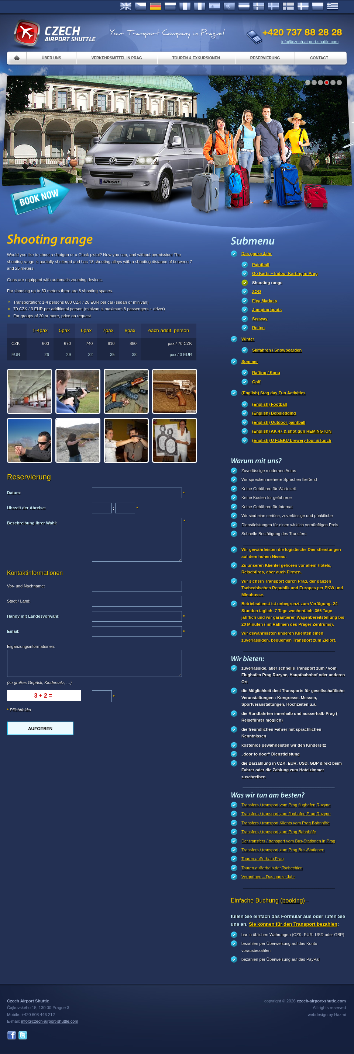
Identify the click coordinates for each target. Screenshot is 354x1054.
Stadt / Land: (18, 601)
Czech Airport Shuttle (54, 33)
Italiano (200, 6)
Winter (247, 339)
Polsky (318, 6)
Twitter (22, 1035)
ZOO (256, 291)
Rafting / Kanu (266, 372)
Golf (256, 382)
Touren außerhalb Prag (262, 858)
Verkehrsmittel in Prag (117, 58)
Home (16, 58)
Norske (259, 6)
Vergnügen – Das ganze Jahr (268, 877)
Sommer (249, 361)
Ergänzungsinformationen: (31, 646)
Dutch (244, 6)
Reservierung (265, 58)
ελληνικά (332, 6)
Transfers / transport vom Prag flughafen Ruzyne (285, 805)
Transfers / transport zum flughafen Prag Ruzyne (285, 814)
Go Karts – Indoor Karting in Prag (285, 273)
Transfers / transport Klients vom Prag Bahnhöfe (285, 823)
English (126, 6)
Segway (260, 319)
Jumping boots (267, 309)
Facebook (11, 1035)
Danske (303, 6)
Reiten (258, 327)
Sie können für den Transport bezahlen (293, 924)
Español (214, 6)
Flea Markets (264, 301)
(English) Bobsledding (274, 413)
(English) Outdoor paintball (278, 422)
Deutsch (155, 6)
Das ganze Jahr (256, 253)
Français (185, 6)
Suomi (288, 6)
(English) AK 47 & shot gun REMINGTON (291, 431)
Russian (170, 6)
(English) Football (269, 404)
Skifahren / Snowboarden (277, 350)
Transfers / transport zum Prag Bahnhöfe (278, 832)
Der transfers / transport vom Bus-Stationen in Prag (288, 841)
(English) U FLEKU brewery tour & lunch (291, 440)
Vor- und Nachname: (26, 586)
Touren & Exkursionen (196, 58)
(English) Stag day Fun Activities (273, 393)
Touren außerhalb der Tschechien (272, 868)
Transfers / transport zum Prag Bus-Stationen (282, 850)
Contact (319, 58)
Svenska (273, 6)
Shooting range (267, 282)
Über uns (51, 58)
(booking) (292, 900)
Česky (141, 6)
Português (229, 6)
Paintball (260, 264)
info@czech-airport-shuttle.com (309, 41)
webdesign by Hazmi (327, 1014)
